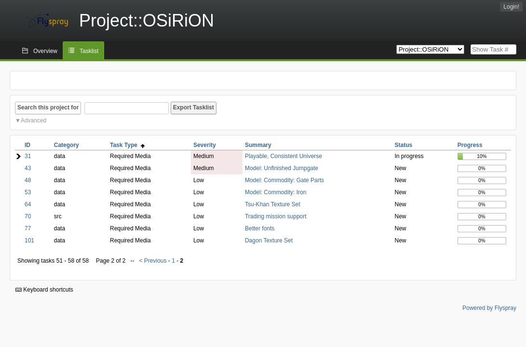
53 (28, 192)
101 (29, 240)
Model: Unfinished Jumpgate (281, 168)
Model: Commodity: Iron (275, 192)
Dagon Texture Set (269, 240)
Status (404, 145)
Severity (204, 145)
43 (28, 168)
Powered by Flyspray (489, 308)
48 (28, 180)
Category (66, 145)
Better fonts (259, 228)
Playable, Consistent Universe (283, 156)
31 (28, 156)
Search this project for (48, 107)
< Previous (152, 260)
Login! (511, 6)
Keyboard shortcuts (44, 289)
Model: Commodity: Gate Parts (284, 180)
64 (28, 204)
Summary (258, 145)
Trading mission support (276, 216)
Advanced (33, 120)
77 (28, 228)
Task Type (127, 145)
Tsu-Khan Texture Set (272, 204)
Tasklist (89, 51)
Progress (470, 145)
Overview (45, 51)
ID (27, 145)
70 (28, 216)
